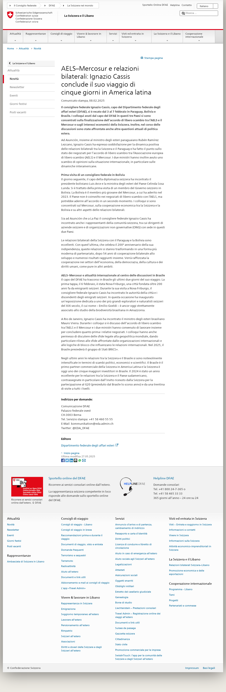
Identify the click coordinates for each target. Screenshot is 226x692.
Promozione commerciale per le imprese (138, 650)
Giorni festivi (14, 540)
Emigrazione (68, 609)
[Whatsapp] (80, 460)
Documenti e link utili (73, 577)
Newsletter (13, 530)
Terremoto (67, 561)
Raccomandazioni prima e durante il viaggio (81, 537)
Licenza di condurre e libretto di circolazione (133, 546)
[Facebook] (63, 460)
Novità (10, 524)
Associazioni (68, 641)
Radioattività (68, 566)
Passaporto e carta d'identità (131, 533)
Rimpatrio (66, 630)
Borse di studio (123, 602)
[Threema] (76, 460)
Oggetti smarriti (124, 581)
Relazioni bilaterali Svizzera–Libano (189, 565)
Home (10, 48)
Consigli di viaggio (61, 37)
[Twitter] (67, 460)
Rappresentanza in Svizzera (76, 603)
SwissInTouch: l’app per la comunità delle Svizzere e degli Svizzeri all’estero (138, 657)
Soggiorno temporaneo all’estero (80, 614)
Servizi (113, 37)
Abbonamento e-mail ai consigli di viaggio (85, 582)
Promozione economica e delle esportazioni (186, 572)
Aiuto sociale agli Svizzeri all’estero (135, 559)
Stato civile (121, 644)
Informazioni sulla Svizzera (184, 540)
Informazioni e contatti (182, 530)
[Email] (84, 460)
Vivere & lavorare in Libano (91, 37)
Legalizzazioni (123, 564)
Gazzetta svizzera (125, 633)
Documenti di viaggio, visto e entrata (82, 544)
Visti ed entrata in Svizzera (135, 37)
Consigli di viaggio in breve (76, 530)
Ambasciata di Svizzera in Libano (25, 561)
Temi (172, 594)
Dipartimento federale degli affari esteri (89, 445)
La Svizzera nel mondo (80, 5)
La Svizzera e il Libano (167, 37)
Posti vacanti (14, 546)
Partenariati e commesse (182, 606)
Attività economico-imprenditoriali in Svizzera (190, 548)
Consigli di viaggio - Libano (76, 524)
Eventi (10, 535)
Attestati (120, 570)
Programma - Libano (180, 589)
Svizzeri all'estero (71, 636)
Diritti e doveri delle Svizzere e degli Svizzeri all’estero (81, 649)
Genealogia (121, 597)
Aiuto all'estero (69, 572)
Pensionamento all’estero (75, 625)
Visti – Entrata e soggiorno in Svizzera (190, 524)
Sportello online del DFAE (67, 478)
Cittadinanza (122, 639)
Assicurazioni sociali (126, 575)
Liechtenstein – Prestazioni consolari (135, 608)
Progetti (173, 600)
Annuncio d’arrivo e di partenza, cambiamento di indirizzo (133, 526)
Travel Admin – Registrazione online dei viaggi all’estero (137, 615)
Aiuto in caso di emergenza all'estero (136, 553)
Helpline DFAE (163, 478)
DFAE (52, 5)
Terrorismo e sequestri (73, 555)
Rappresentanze (35, 37)
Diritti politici (122, 539)
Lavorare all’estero (71, 620)
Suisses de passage (125, 628)
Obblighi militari (124, 586)
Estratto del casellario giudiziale (133, 591)
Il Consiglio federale (25, 5)
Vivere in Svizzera (179, 535)
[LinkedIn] (72, 460)
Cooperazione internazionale (199, 37)
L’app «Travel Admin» (73, 588)
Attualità (15, 37)
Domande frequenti (72, 550)
